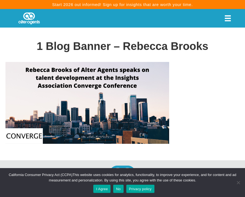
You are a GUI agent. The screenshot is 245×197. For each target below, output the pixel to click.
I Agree (102, 189)
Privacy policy (140, 189)
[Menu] (228, 18)
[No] (238, 182)
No (118, 189)
